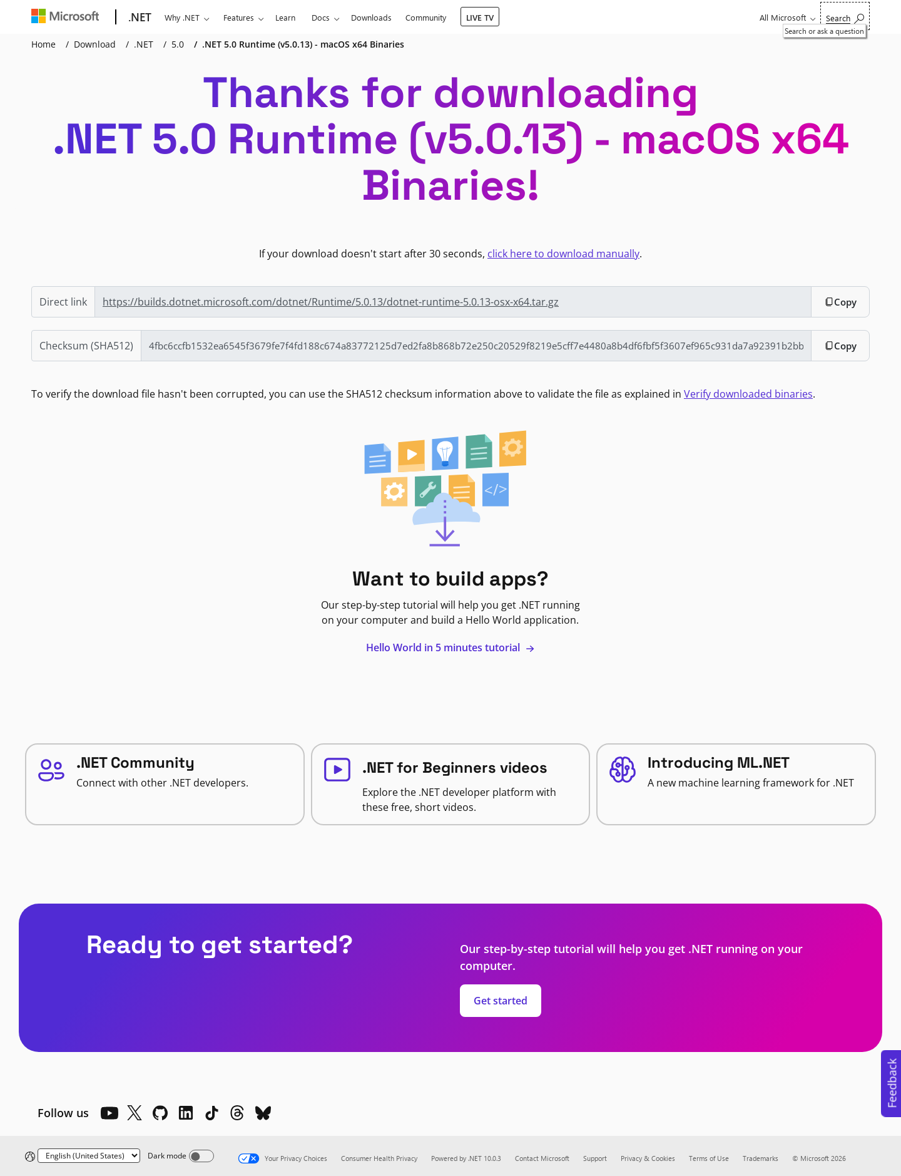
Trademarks (760, 1158)
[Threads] (237, 1112)
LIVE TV (480, 17)
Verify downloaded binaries (748, 394)
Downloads (371, 17)
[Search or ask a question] (845, 16)
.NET (143, 44)
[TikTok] (211, 1112)
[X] (134, 1112)
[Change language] (89, 1155)
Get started (500, 1001)
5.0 (177, 44)
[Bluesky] (262, 1112)
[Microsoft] (68, 17)
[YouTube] (109, 1112)
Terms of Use (709, 1158)
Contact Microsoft (542, 1158)
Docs (321, 17)
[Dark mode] (201, 1156)
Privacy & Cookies (648, 1158)
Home (43, 44)
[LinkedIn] (185, 1112)
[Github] (160, 1112)
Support (595, 1158)
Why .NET (182, 17)
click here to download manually (563, 253)
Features (238, 17)
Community (425, 17)
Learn (285, 17)
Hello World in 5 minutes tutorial (450, 647)
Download (95, 44)
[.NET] (138, 17)
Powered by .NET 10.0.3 (466, 1158)
